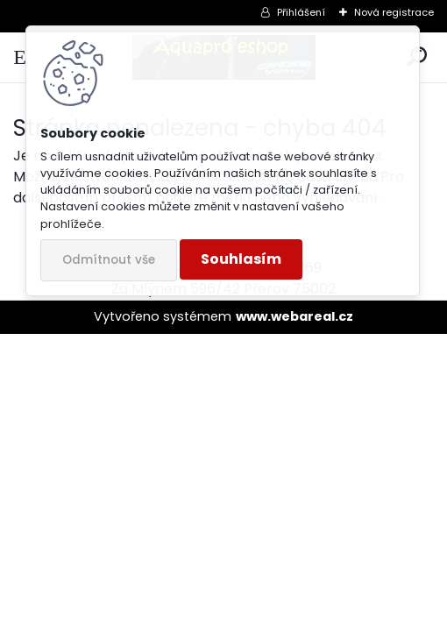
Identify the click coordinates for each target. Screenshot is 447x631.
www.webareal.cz (294, 316)
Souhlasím (241, 259)
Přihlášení (301, 12)
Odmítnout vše (108, 260)
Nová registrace (394, 12)
